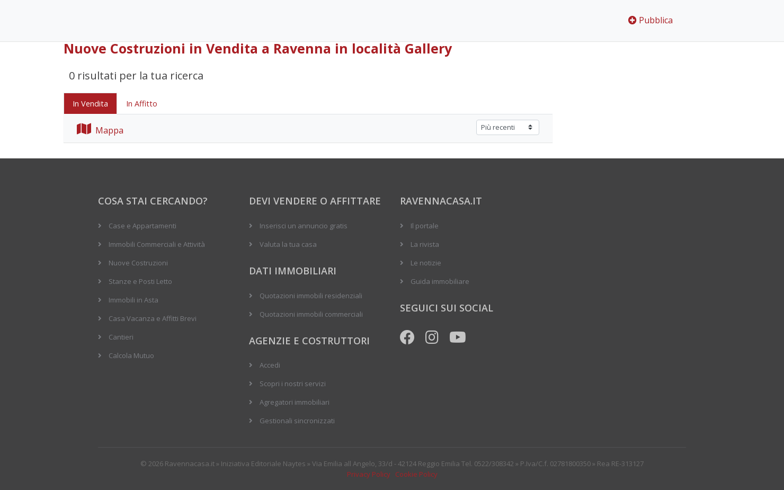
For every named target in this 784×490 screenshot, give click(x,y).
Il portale (425, 225)
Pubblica (650, 20)
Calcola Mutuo (131, 355)
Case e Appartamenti (142, 225)
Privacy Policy (368, 474)
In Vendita (90, 104)
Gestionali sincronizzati (297, 420)
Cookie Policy (416, 474)
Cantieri (121, 337)
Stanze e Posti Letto (140, 281)
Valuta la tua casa (288, 244)
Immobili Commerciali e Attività (157, 244)
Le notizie (426, 263)
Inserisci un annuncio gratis (304, 225)
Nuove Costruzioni (138, 263)
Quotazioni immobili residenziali (311, 295)
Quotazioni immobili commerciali (311, 314)
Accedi (270, 365)
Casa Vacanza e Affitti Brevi (153, 318)
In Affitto (141, 104)
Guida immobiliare (440, 281)
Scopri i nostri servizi (293, 383)
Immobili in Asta (133, 300)
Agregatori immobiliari (294, 402)
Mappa (100, 130)
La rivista (425, 244)
